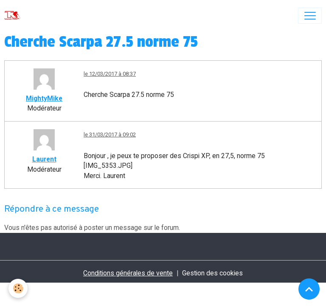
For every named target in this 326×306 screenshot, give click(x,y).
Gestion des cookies (212, 273)
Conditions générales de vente (128, 273)
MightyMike (44, 98)
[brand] (14, 16)
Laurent (44, 159)
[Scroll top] (309, 289)
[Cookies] (18, 288)
